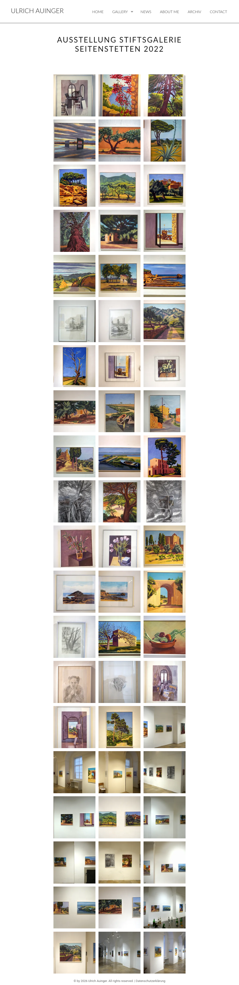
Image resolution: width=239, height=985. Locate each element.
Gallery (120, 11)
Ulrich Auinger (37, 10)
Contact (218, 11)
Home (98, 11)
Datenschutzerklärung (150, 981)
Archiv (194, 11)
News (146, 11)
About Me (169, 11)
